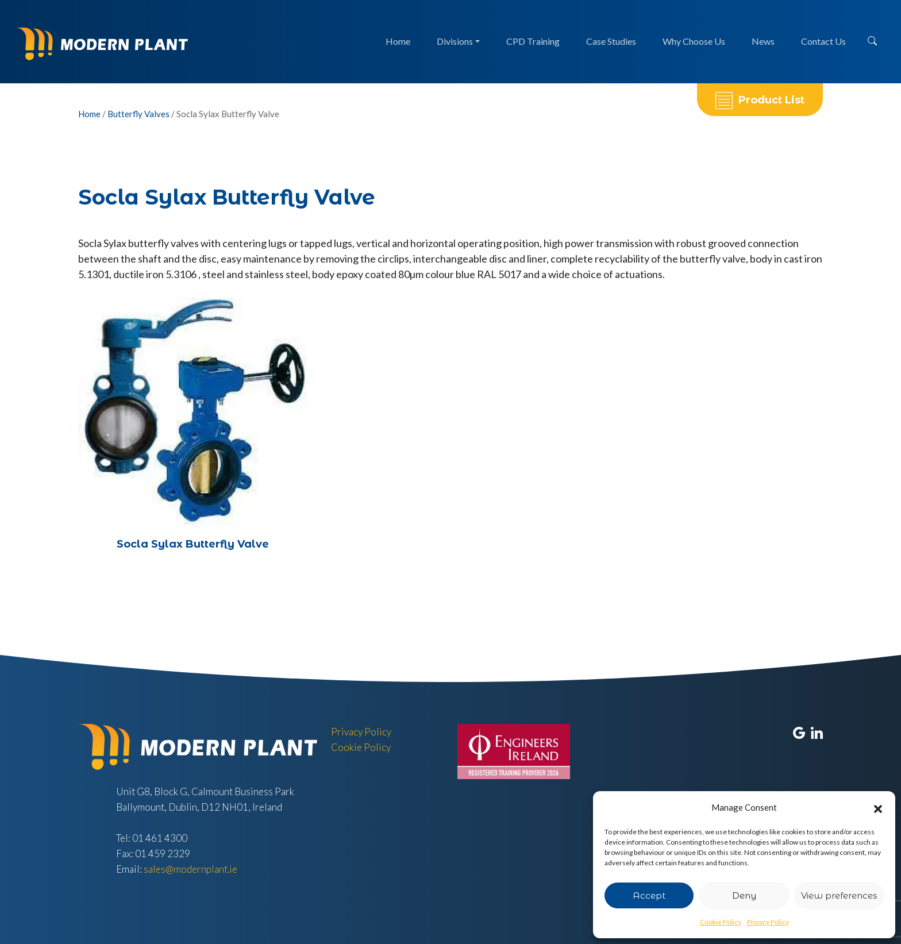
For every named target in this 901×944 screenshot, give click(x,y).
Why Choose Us (694, 41)
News (763, 41)
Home (398, 41)
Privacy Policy (768, 922)
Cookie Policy (720, 922)
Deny (744, 895)
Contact (823, 41)
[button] (878, 808)
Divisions (455, 41)
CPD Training (533, 41)
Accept (649, 895)
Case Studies (611, 41)
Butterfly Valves (138, 114)
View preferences (839, 895)
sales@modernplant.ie (190, 869)
